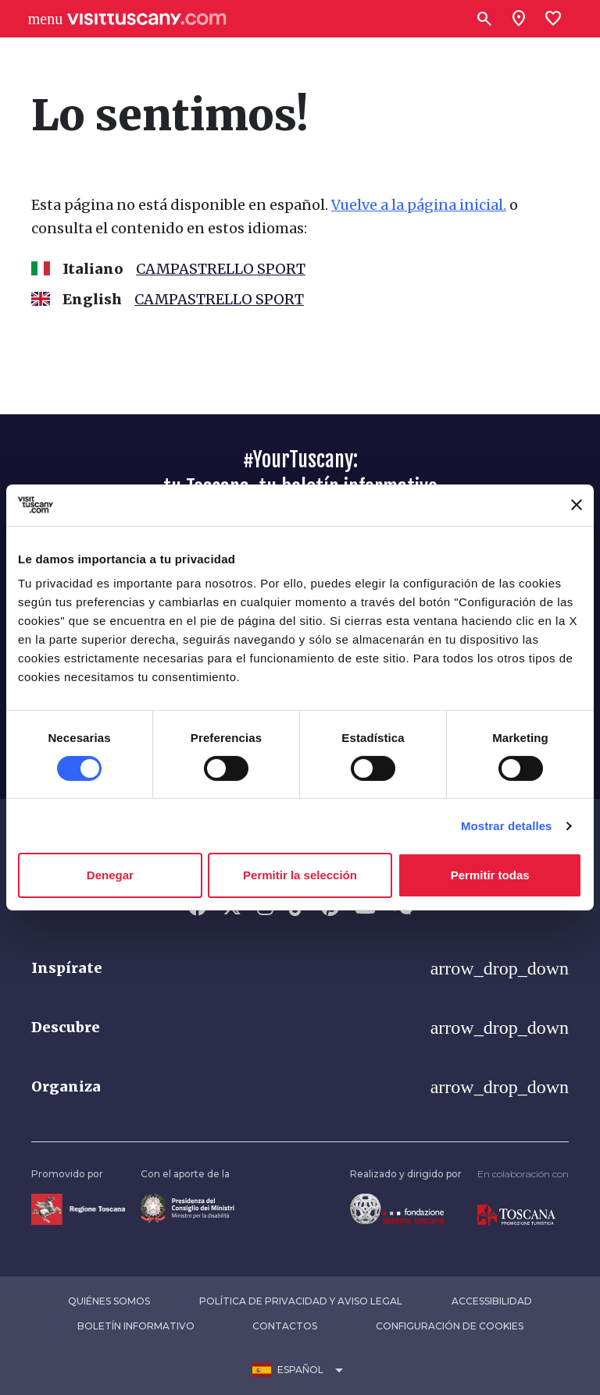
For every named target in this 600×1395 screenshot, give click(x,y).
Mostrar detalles (506, 825)
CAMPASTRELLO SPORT (220, 269)
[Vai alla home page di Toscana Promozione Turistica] (516, 1214)
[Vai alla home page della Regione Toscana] (78, 1208)
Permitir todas (490, 875)
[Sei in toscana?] (518, 18)
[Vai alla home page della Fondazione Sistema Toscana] (397, 1208)
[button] (300, 968)
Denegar (110, 875)
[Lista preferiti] (553, 18)
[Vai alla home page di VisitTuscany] (147, 19)
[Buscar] (484, 18)
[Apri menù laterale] (45, 19)
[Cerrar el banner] (576, 504)
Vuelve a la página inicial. (418, 205)
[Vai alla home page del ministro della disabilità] (187, 1207)
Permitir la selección (300, 875)
